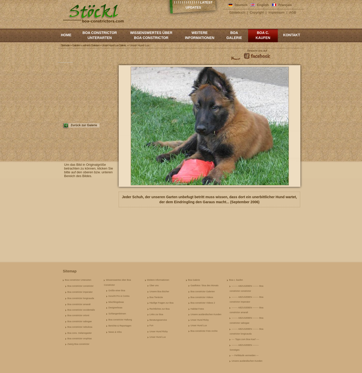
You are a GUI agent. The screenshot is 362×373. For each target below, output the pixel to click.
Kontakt (291, 35)
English (263, 5)
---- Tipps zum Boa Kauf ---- (245, 339)
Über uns (154, 285)
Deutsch (241, 5)
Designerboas (115, 307)
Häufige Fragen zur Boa (162, 303)
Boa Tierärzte (156, 297)
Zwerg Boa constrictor (78, 344)
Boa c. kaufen (263, 35)
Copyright (257, 12)
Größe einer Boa (116, 290)
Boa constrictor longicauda (80, 298)
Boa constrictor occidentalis (81, 310)
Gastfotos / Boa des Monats (204, 285)
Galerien (76, 45)
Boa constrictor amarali (78, 304)
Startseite (65, 45)
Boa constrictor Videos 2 (203, 303)
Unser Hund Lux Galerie (114, 45)
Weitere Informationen (199, 35)
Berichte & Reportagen (119, 325)
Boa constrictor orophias (79, 338)
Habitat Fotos (197, 309)
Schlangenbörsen (117, 313)
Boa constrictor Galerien (203, 291)
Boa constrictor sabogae (79, 321)
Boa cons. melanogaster (79, 333)
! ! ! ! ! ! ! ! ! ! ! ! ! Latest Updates (193, 5)
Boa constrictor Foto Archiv (204, 331)
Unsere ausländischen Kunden (206, 314)
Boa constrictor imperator (80, 292)
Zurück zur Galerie (84, 125)
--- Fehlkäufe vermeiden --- (245, 355)
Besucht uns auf (257, 50)
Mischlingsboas (116, 302)
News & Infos (115, 332)
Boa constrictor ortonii (78, 315)
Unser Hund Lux (158, 337)
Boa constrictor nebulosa (79, 327)
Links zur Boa (156, 314)
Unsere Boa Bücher (159, 291)
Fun (152, 325)
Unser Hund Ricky (159, 331)
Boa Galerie (234, 35)
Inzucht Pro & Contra (118, 296)
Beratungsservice (158, 320)
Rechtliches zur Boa (160, 309)
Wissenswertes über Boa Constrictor (151, 35)
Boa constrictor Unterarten (99, 35)
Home (66, 35)
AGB (292, 12)
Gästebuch (237, 12)
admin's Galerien (91, 45)
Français (285, 5)
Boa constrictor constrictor (80, 286)
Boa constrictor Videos (202, 297)
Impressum (276, 12)
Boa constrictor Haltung (120, 319)
